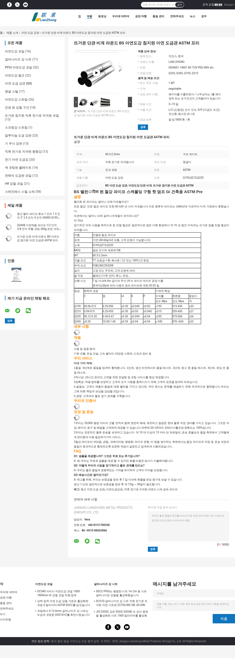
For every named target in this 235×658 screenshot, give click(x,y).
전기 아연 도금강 (16, 159)
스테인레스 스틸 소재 (20, 192)
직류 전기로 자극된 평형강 (23, 151)
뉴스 (192, 16)
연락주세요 (177, 16)
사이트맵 (5, 619)
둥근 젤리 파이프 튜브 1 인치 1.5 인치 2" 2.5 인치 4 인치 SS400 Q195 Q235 (38, 217)
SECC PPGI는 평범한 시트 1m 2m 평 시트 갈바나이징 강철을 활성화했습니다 (121, 593)
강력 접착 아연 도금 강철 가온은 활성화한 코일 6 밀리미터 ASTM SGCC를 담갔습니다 (63, 603)
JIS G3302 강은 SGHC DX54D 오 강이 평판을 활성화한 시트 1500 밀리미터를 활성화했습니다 (122, 614)
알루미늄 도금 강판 (18, 135)
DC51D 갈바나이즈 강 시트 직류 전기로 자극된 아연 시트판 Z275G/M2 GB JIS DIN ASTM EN (121, 603)
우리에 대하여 (120, 16)
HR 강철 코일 (14, 183)
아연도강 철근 (14, 75)
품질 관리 (158, 16)
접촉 (143, 127)
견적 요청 (208, 4)
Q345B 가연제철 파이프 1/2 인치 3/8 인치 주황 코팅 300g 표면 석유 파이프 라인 (38, 229)
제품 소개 (12, 32)
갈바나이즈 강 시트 (18, 59)
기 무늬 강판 (13, 143)
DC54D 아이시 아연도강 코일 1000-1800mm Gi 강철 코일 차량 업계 (58, 593)
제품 (89, 16)
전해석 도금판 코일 (18, 175)
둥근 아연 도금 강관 (93, 489)
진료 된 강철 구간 (17, 107)
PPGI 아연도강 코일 (18, 67)
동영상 (102, 16)
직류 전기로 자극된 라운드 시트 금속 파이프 (151, 489)
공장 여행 (141, 16)
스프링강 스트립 (16, 127)
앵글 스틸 (11, 91)
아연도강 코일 (14, 51)
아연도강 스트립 (16, 99)
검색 (179, 4)
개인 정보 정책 (40, 641)
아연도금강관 (114, 489)
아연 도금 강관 (30, 32)
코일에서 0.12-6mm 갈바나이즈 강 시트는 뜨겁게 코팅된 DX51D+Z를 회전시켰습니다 (63, 612)
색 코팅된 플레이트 (18, 167)
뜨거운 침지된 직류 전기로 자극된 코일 (32, 115)
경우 (204, 16)
